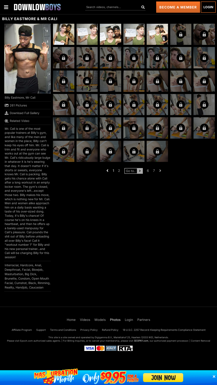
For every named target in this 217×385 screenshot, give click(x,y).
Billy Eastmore (14, 97)
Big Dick (30, 274)
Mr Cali (30, 97)
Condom (24, 278)
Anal (38, 265)
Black (32, 283)
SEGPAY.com (141, 340)
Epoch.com (26, 340)
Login (208, 7)
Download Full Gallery (22, 113)
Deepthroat (12, 269)
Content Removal (200, 340)
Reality (9, 287)
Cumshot (20, 283)
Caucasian (36, 287)
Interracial (11, 265)
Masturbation (14, 274)
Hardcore (26, 265)
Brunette (11, 278)
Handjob (21, 287)
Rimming (44, 283)
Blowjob (37, 269)
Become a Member (178, 7)
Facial (26, 269)
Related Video (17, 121)
